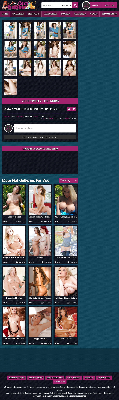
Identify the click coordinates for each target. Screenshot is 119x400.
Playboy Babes (109, 13)
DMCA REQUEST (73, 378)
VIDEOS (94, 13)
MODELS (65, 13)
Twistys (13, 117)
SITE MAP (89, 378)
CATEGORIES (50, 13)
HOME (5, 13)
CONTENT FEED (103, 378)
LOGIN (95, 5)
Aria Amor (41, 117)
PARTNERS (33, 13)
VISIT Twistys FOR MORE (40, 101)
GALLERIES (18, 13)
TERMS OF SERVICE (16, 378)
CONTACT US (59, 381)
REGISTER (109, 5)
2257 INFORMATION (55, 378)
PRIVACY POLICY (35, 378)
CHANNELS (80, 13)
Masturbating (28, 117)
